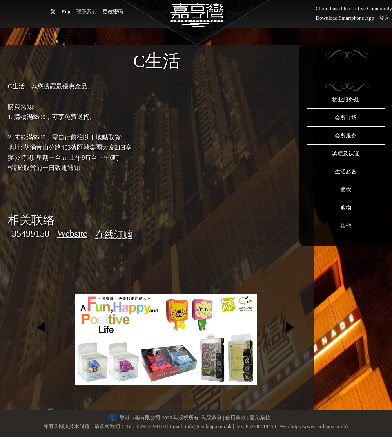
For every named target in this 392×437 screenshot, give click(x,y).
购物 (345, 208)
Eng (66, 11)
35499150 (30, 233)
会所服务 (346, 136)
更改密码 (113, 11)
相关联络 (31, 219)
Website (72, 233)
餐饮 (345, 190)
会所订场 (346, 118)
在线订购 (114, 234)
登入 (384, 18)
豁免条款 (260, 418)
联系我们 (86, 11)
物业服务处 (345, 100)
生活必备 (346, 172)
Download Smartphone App (345, 18)
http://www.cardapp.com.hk (319, 426)
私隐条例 (211, 418)
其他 (345, 226)
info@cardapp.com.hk (209, 426)
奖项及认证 (345, 154)
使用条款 (235, 418)
